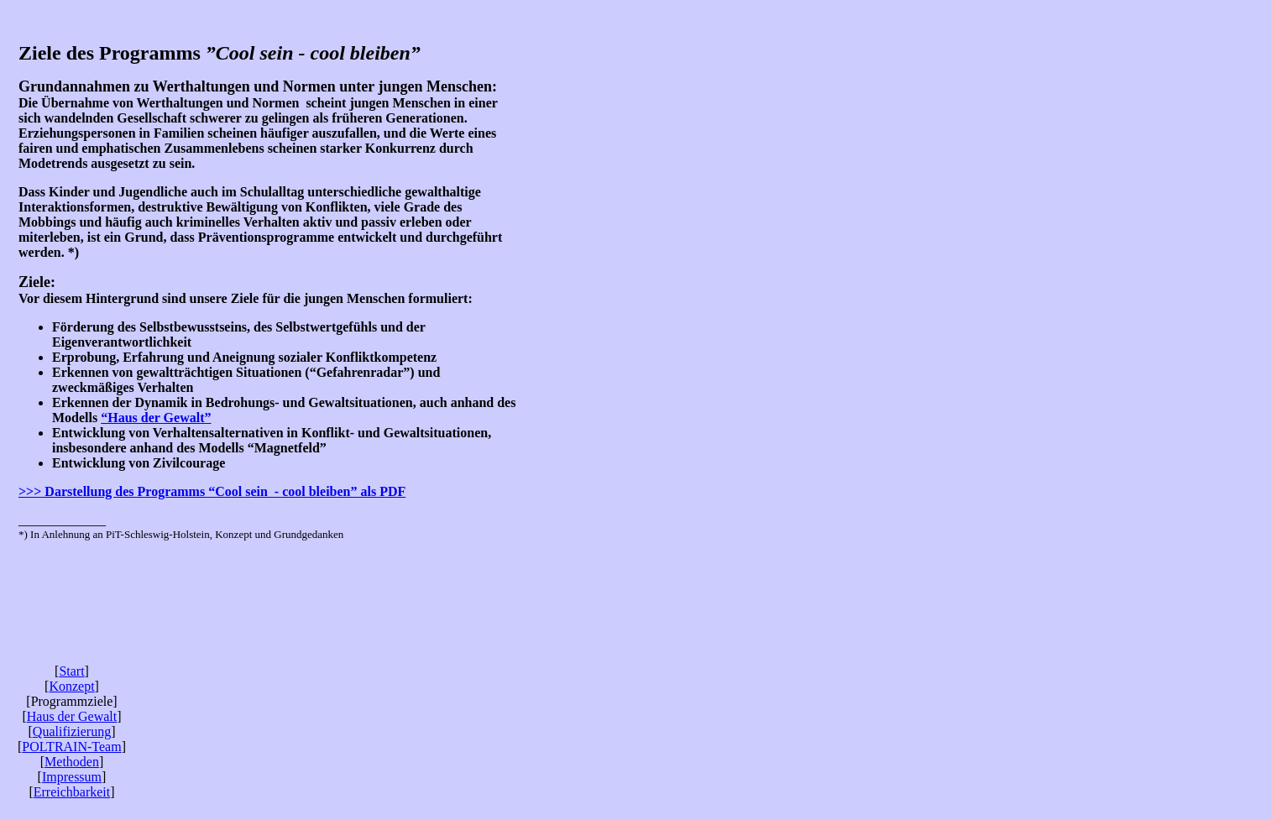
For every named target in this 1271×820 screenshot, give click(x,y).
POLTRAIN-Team (71, 746)
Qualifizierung (72, 731)
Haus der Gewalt (72, 716)
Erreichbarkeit (72, 792)
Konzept (71, 686)
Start (71, 671)
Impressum (72, 777)
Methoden (71, 762)
